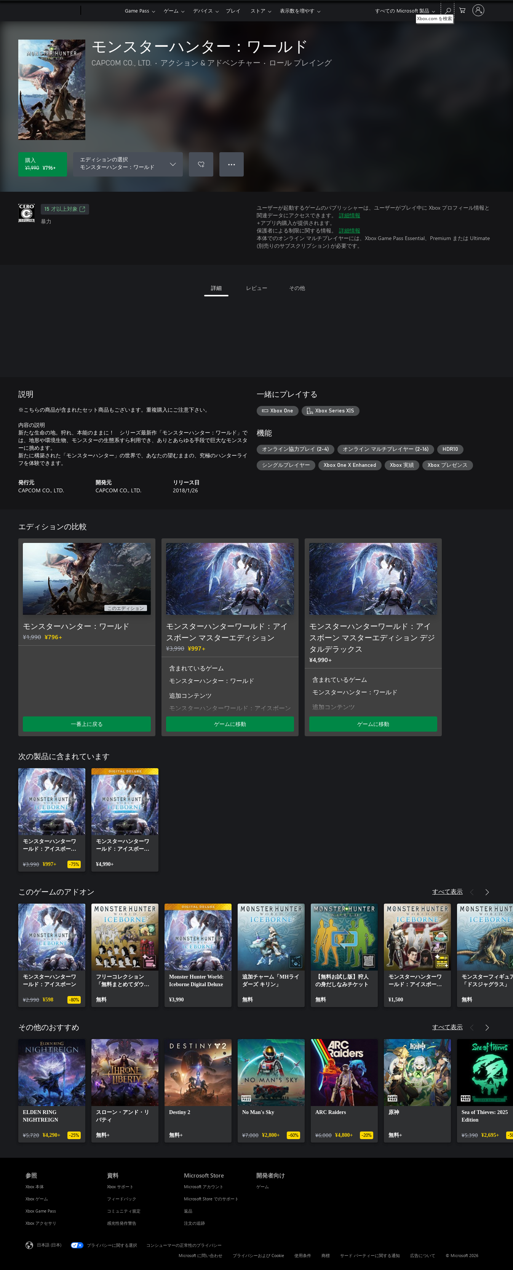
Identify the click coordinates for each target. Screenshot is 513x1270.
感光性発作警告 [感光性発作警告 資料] (121, 1223)
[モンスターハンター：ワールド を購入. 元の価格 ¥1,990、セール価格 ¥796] (42, 164)
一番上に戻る (87, 723)
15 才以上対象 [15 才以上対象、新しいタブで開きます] (65, 209)
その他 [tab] (297, 287)
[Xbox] (102, 10)
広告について (422, 1255)
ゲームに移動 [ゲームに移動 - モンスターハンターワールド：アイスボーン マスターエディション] (230, 723)
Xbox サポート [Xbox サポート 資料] (120, 1186)
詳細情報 (349, 215)
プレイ (233, 10)
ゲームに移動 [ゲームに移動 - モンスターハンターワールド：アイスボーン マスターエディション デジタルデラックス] (373, 723)
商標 (325, 1255)
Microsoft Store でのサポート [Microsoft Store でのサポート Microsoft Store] (211, 1198)
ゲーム (171, 10)
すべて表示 (447, 891)
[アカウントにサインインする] (478, 10)
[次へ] (487, 892)
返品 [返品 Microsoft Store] (188, 1210)
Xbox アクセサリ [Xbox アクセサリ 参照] (41, 1223)
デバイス (203, 10)
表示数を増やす (297, 10)
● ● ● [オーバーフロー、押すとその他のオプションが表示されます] (231, 164)
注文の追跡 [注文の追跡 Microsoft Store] (194, 1223)
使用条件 (302, 1255)
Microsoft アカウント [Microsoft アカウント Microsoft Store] (204, 1186)
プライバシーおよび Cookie (258, 1255)
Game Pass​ (137, 10)
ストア (258, 10)
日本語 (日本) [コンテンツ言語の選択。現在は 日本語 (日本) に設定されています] (49, 1244)
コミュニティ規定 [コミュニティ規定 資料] (124, 1210)
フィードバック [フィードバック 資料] (121, 1198)
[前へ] (471, 892)
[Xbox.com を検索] (447, 9)
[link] (51, 820)
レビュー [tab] (256, 287)
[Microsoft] (52, 10)
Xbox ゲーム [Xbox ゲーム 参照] (37, 1198)
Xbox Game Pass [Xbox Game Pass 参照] (41, 1210)
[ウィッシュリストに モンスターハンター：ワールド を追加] (201, 164)
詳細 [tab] (216, 287)
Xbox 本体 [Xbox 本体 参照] (35, 1186)
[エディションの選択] (128, 164)
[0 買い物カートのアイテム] (462, 10)
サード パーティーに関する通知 (370, 1255)
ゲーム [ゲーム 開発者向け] (262, 1186)
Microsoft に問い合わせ (200, 1255)
